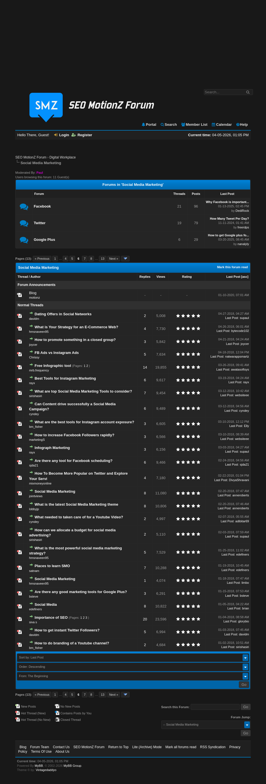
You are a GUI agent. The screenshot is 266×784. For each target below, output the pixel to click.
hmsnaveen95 (39, 331)
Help (242, 124)
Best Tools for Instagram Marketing (65, 378)
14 (145, 367)
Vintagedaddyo (46, 770)
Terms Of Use (41, 752)
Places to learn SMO (52, 566)
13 (102, 258)
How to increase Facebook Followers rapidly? (74, 435)
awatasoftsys (240, 369)
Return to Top (118, 747)
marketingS (37, 439)
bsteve (33, 596)
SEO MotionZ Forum (30, 157)
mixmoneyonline (40, 483)
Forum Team (39, 747)
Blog (32, 293)
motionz (34, 297)
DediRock (242, 210)
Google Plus (44, 239)
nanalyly (243, 244)
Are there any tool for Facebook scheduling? (74, 461)
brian (245, 608)
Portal (148, 124)
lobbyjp (34, 509)
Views (160, 276)
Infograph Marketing (52, 448)
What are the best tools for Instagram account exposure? (84, 422)
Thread (23, 276)
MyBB (39, 765)
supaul (244, 318)
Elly (246, 426)
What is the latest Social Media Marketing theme (76, 504)
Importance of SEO (51, 617)
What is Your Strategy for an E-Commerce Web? (76, 327)
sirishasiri (35, 396)
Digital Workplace (62, 157)
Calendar (221, 124)
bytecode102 (240, 330)
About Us (62, 752)
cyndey (34, 414)
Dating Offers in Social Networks (63, 314)
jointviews (36, 496)
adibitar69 (242, 521)
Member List (194, 124)
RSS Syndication (213, 747)
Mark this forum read (232, 267)
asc (244, 276)
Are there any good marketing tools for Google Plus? (81, 592)
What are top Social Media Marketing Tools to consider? (83, 391)
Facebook (42, 206)
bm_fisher (36, 426)
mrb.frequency (39, 370)
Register (81, 135)
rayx (32, 383)
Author (35, 276)
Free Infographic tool (53, 366)
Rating (187, 276)
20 (145, 619)
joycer (33, 344)
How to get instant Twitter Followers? (67, 630)
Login (61, 135)
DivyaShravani (239, 480)
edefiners (242, 554)
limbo (245, 582)
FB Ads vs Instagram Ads (57, 353)
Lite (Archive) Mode (147, 747)
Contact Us (61, 747)
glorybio (243, 621)
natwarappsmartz (237, 356)
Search (168, 124)
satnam (34, 570)
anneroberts (240, 495)
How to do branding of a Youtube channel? (72, 643)
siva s (33, 622)
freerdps (243, 227)
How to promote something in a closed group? (75, 340)
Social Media (46, 604)
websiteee (242, 395)
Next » (113, 258)
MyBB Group (72, 765)
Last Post (233, 276)
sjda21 (33, 465)
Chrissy (34, 357)
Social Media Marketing (55, 491)
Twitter (39, 223)
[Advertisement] (133, 41)
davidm (34, 318)
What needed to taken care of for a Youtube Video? (79, 517)
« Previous (42, 258)
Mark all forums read (180, 747)
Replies (145, 276)
